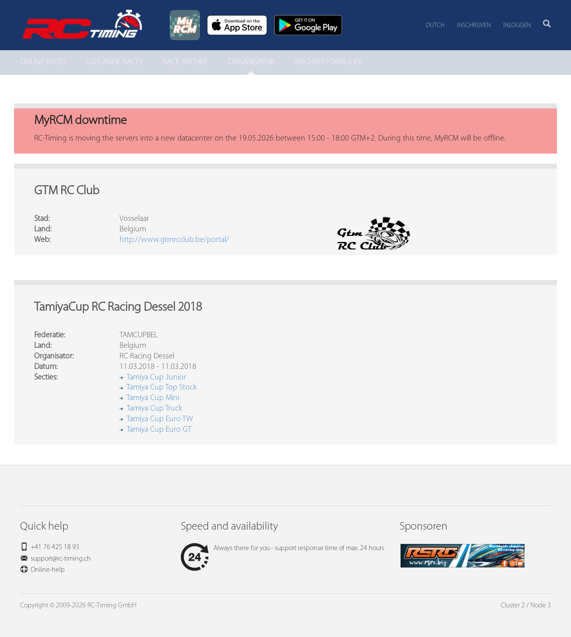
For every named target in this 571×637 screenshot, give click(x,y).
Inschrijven (474, 25)
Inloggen (517, 25)
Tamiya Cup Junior (156, 377)
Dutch (435, 25)
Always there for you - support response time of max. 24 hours (282, 548)
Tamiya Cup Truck (154, 409)
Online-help (48, 570)
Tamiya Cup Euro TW (160, 419)
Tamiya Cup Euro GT (159, 430)
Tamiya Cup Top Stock (162, 388)
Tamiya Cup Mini (153, 398)
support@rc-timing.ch (61, 559)
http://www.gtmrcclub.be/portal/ (174, 240)
